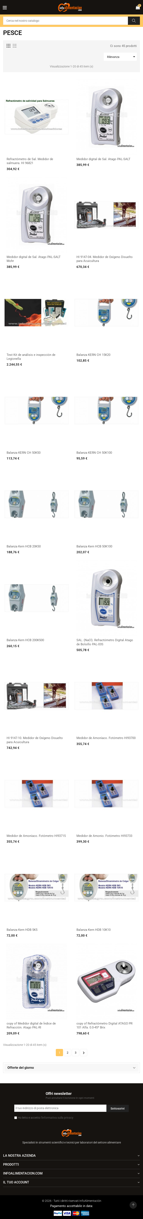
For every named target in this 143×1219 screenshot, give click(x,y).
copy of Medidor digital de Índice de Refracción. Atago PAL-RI (31, 1025)
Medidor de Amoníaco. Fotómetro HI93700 (106, 738)
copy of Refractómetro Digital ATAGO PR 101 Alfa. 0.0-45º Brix (104, 1025)
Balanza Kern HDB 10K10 (93, 930)
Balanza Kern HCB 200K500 (25, 640)
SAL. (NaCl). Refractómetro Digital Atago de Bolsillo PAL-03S (104, 642)
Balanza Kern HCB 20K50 (24, 546)
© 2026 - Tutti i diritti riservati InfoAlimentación (71, 1200)
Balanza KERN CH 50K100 (94, 453)
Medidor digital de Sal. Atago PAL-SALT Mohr (34, 259)
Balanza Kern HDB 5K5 (22, 930)
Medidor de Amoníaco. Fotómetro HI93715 (36, 836)
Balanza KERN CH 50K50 (24, 453)
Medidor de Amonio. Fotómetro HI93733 (104, 836)
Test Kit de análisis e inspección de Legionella (31, 357)
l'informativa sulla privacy (57, 1117)
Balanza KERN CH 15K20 (93, 355)
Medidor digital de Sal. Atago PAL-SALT (103, 159)
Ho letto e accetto (45, 1117)
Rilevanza (122, 56)
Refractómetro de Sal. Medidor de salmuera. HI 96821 (30, 161)
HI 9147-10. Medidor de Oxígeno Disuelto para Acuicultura (35, 740)
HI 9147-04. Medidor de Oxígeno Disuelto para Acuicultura (104, 259)
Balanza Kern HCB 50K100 (94, 546)
